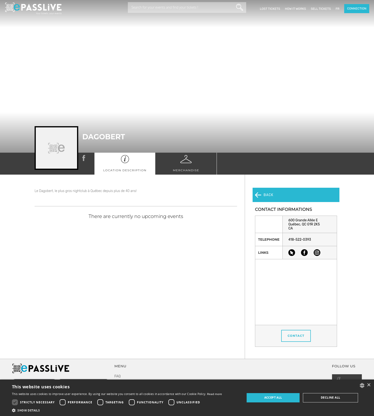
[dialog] (187, 398)
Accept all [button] (273, 397)
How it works (295, 8)
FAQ (117, 357)
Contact (296, 321)
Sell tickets (321, 8)
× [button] (368, 385)
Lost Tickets (270, 8)
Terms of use (124, 366)
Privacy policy (125, 375)
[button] (117, 410)
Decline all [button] (330, 397)
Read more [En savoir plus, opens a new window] (214, 394)
